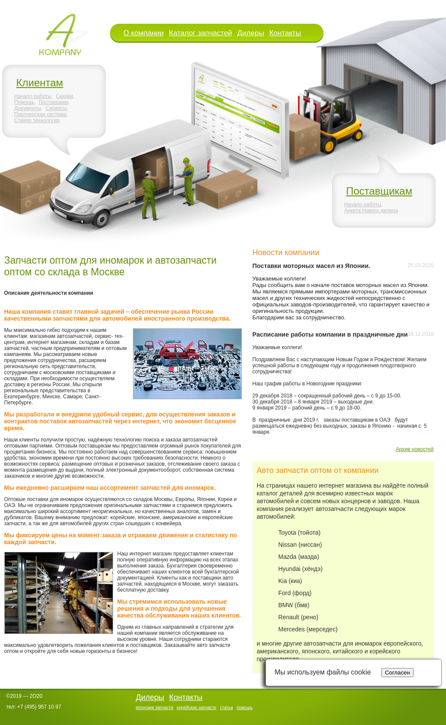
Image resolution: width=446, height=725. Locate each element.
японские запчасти (155, 707)
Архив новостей (415, 449)
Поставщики (53, 102)
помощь (245, 707)
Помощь (24, 102)
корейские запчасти (197, 707)
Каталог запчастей (200, 33)
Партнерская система (40, 114)
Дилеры (250, 33)
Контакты (285, 33)
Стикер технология (37, 120)
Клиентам (39, 82)
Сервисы (56, 108)
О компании (143, 33)
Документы (27, 108)
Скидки (64, 96)
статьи (226, 707)
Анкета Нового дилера (371, 211)
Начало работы (32, 96)
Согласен (397, 672)
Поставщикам (379, 191)
